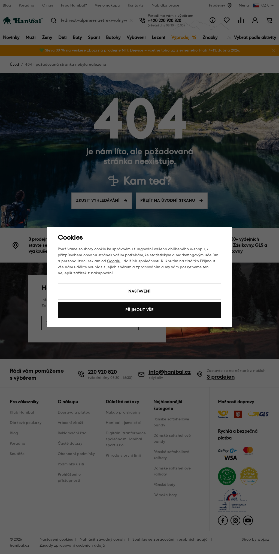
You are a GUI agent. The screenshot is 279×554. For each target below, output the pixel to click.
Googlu (113, 261)
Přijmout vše (139, 310)
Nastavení (139, 291)
